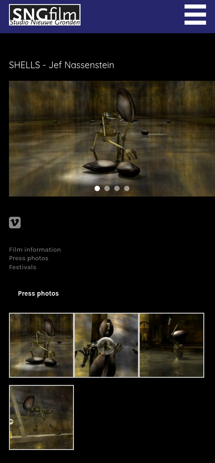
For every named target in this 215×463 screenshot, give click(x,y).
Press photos (29, 258)
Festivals (22, 267)
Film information (35, 249)
